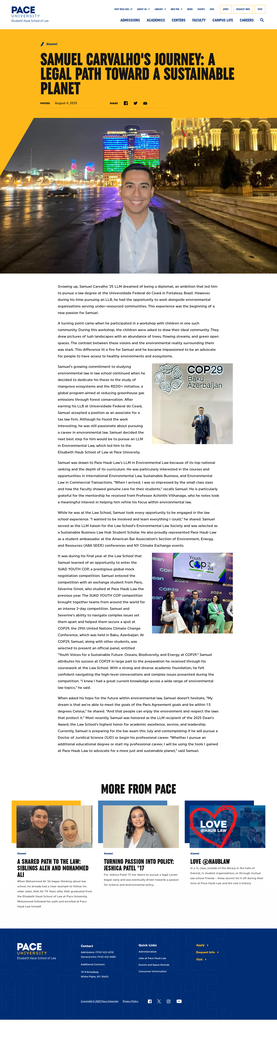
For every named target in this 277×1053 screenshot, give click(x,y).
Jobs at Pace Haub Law (152, 958)
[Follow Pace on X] (159, 1001)
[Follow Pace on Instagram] (168, 1001)
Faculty (199, 20)
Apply (226, 9)
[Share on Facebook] (126, 103)
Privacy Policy (130, 1001)
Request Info (243, 9)
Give (212, 9)
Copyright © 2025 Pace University (99, 1001)
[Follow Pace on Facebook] (150, 1001)
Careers (247, 20)
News (190, 9)
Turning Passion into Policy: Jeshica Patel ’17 (139, 864)
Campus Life (222, 20)
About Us (142, 9)
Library (159, 9)
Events (201, 9)
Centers (179, 20)
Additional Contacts (93, 964)
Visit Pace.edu (121, 9)
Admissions (130, 20)
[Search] (262, 20)
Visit (260, 9)
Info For (175, 9)
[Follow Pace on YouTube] (179, 1001)
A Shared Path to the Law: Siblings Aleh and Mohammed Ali (53, 868)
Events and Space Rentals (154, 964)
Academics (156, 20)
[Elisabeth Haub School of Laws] (40, 952)
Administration (148, 951)
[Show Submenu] (148, 9)
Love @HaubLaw (210, 861)
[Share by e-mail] (145, 103)
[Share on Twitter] (135, 103)
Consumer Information (153, 971)
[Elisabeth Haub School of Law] (38, 14)
